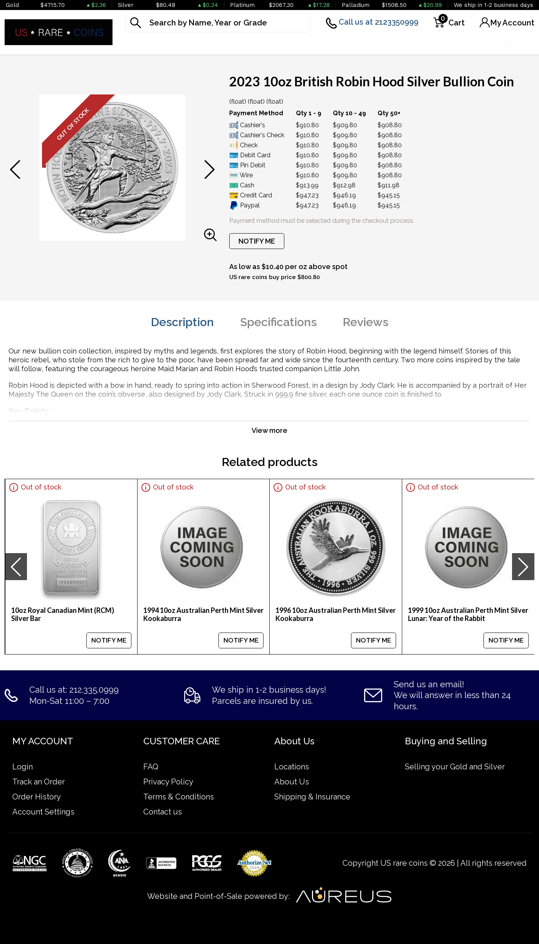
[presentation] (16, 566)
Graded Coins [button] (337, 44)
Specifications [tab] (278, 322)
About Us (291, 781)
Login (22, 766)
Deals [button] (465, 44)
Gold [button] (137, 44)
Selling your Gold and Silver (455, 766)
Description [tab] (182, 322)
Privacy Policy (168, 781)
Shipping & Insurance (312, 796)
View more (269, 430)
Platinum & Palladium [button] (250, 44)
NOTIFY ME (256, 241)
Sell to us (515, 44)
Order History (36, 796)
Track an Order (38, 781)
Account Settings (43, 811)
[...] (218, 22)
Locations (291, 766)
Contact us (162, 811)
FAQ (150, 766)
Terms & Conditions (178, 796)
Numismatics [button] (408, 44)
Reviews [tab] (365, 322)
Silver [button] (177, 44)
